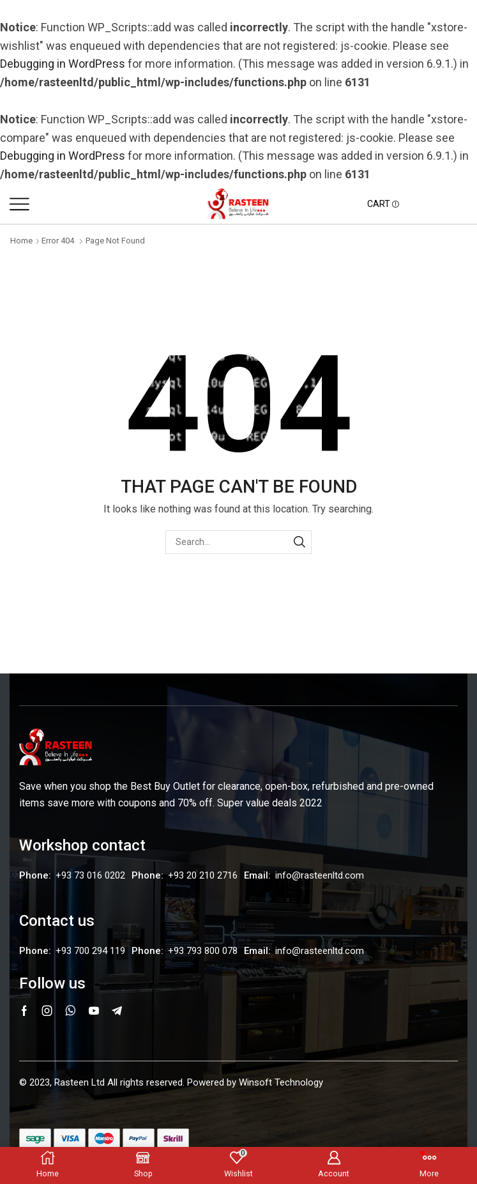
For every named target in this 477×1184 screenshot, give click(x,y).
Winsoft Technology (281, 1082)
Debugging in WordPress (62, 63)
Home (21, 240)
